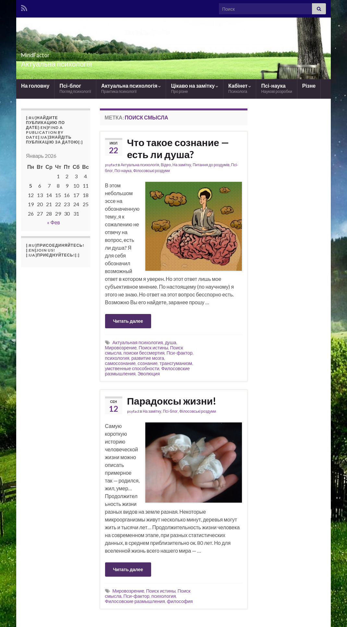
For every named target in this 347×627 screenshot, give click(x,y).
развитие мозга (147, 358)
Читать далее (128, 321)
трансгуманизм (176, 363)
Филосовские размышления (135, 601)
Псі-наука (276, 88)
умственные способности (132, 368)
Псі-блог (75, 88)
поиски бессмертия (144, 353)
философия (180, 601)
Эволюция (149, 373)
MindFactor (46, 53)
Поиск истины (153, 347)
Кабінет (239, 88)
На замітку (182, 164)
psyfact (111, 164)
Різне (309, 85)
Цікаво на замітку (194, 88)
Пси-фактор (179, 353)
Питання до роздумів (211, 164)
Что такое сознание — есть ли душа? (178, 148)
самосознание (120, 363)
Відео (166, 164)
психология (117, 358)
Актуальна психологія (131, 88)
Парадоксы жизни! (172, 401)
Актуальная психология (138, 342)
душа (170, 342)
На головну (35, 85)
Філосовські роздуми (151, 170)
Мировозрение (121, 347)
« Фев (53, 222)
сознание (148, 363)
